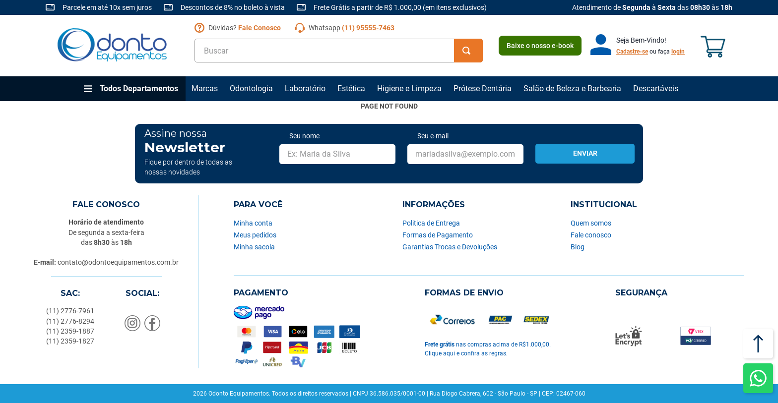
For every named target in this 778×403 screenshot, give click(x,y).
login (678, 51)
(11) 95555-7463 (368, 28)
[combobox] (338, 50)
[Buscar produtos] (468, 50)
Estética (351, 88)
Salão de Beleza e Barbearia (572, 88)
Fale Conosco (259, 28)
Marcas (205, 88)
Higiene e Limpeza (409, 88)
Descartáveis (655, 88)
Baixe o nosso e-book (540, 46)
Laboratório (305, 88)
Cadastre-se (632, 51)
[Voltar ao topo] (758, 343)
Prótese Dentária (483, 88)
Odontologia (251, 88)
